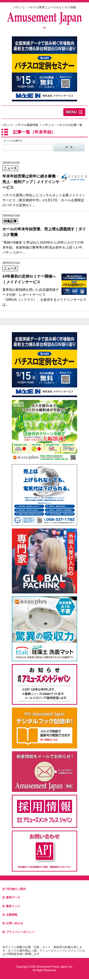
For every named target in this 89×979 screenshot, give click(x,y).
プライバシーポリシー (18, 932)
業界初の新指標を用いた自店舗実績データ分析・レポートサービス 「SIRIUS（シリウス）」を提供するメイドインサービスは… (44, 283)
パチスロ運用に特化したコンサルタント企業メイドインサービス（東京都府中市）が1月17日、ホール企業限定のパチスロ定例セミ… (44, 184)
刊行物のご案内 (14, 889)
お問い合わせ (12, 923)
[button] (74, 112)
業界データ (11, 897)
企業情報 (9, 914)
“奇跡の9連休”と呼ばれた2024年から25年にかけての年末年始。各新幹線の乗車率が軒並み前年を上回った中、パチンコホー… (44, 234)
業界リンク (11, 906)
